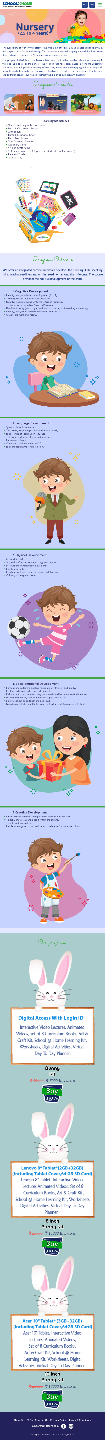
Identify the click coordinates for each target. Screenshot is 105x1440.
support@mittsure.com (45, 1425)
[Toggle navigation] (100, 4)
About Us (19, 1420)
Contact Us (41, 1420)
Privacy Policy (58, 1420)
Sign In (92, 4)
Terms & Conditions (80, 1420)
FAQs (30, 1420)
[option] (19, 104)
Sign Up (84, 4)
